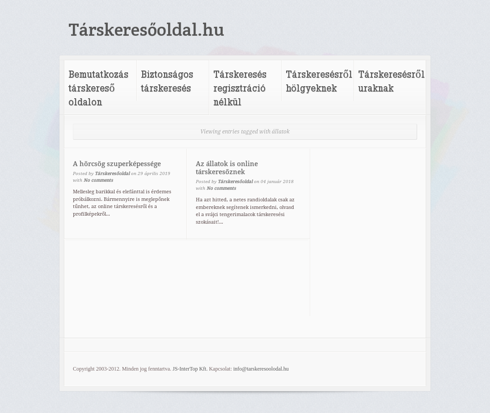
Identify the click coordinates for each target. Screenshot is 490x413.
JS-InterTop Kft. (190, 369)
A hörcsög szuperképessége (117, 164)
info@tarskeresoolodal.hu (261, 369)
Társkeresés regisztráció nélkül (239, 87)
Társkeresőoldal (112, 173)
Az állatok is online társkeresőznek (227, 168)
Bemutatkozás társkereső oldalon (98, 87)
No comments (98, 180)
